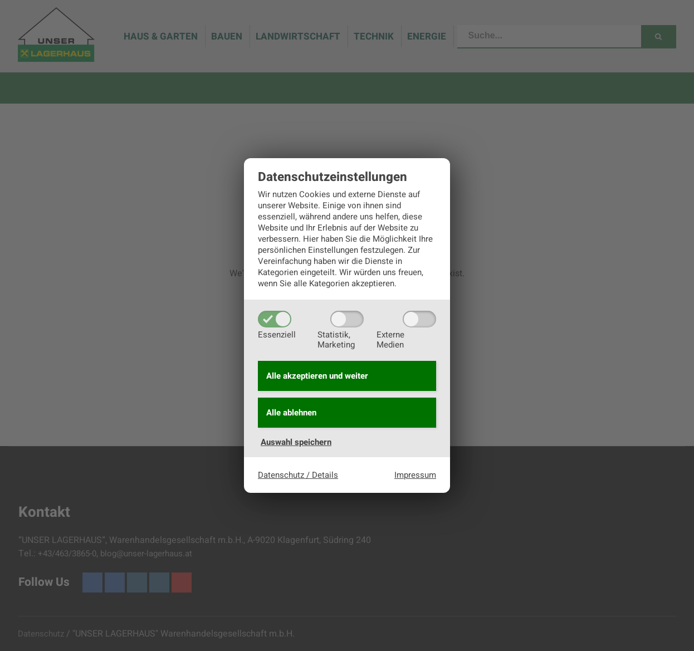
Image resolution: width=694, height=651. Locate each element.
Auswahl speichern (296, 442)
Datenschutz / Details (298, 475)
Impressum (415, 475)
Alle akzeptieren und (317, 376)
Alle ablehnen (291, 413)
